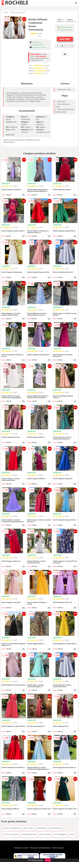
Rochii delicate (55, 828)
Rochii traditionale (29, 834)
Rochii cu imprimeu (11, 834)
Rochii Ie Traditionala (18, 12)
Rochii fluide (41, 828)
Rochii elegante (60, 834)
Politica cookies (58, 848)
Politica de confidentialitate (40, 848)
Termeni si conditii (21, 848)
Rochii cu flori (28, 828)
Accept (47, 860)
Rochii (6, 12)
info (23, 195)
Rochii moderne (45, 834)
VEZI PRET (64, 39)
